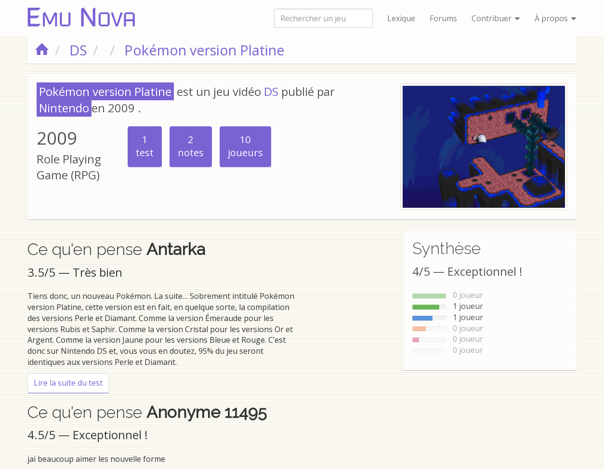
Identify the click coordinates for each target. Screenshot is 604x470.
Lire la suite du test (71, 382)
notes (191, 146)
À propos (556, 18)
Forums (443, 18)
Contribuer (496, 18)
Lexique (401, 18)
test (145, 146)
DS (271, 91)
